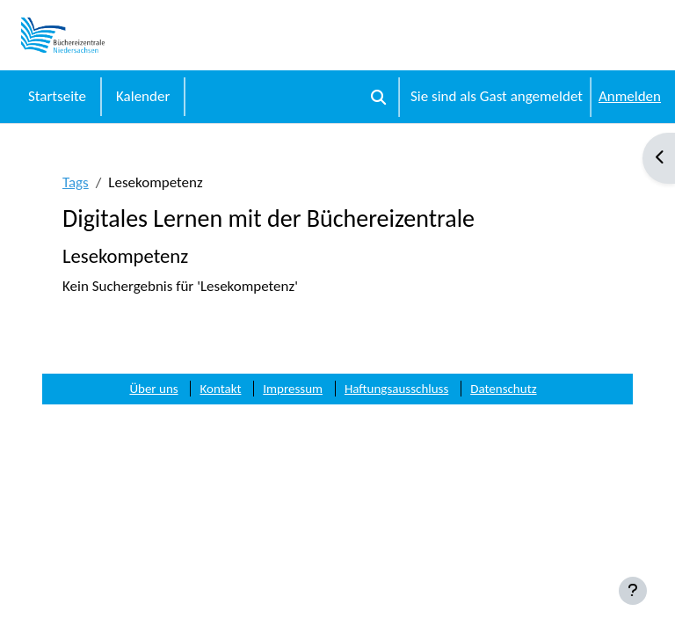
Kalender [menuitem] (143, 96)
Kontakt (220, 389)
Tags (75, 182)
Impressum (293, 389)
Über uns (153, 389)
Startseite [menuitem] (57, 96)
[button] (378, 96)
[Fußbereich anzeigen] (633, 591)
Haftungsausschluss (396, 389)
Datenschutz (503, 389)
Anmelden (630, 96)
